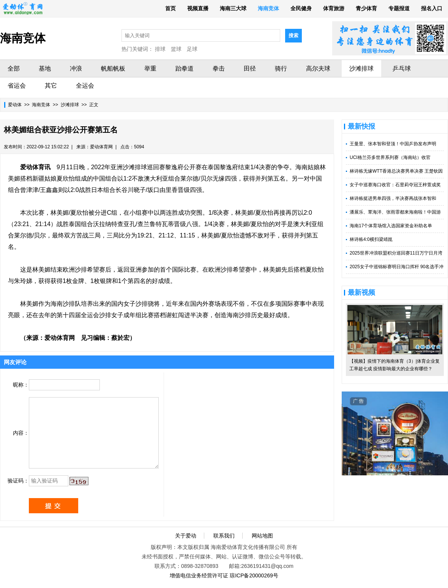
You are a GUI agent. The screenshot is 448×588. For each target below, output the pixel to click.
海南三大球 (233, 8)
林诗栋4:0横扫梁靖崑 (371, 239)
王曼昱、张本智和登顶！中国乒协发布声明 (393, 143)
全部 (14, 68)
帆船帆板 (113, 68)
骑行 (281, 68)
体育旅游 (333, 8)
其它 (51, 85)
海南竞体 (268, 8)
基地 (45, 68)
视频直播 (197, 8)
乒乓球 (402, 68)
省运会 (17, 85)
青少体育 (366, 8)
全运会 (85, 85)
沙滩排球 (361, 68)
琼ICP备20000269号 (254, 575)
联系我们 (224, 536)
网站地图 (262, 536)
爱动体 (15, 104)
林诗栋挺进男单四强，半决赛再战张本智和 (393, 198)
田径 (250, 68)
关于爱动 (185, 536)
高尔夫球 (318, 68)
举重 (150, 68)
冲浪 (76, 68)
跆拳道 (184, 68)
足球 (192, 49)
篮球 (176, 49)
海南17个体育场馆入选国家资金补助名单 (391, 225)
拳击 (219, 68)
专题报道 (399, 8)
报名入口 (431, 8)
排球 (160, 49)
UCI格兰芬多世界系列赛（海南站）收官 (390, 157)
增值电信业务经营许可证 (199, 575)
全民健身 (301, 8)
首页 (170, 8)
